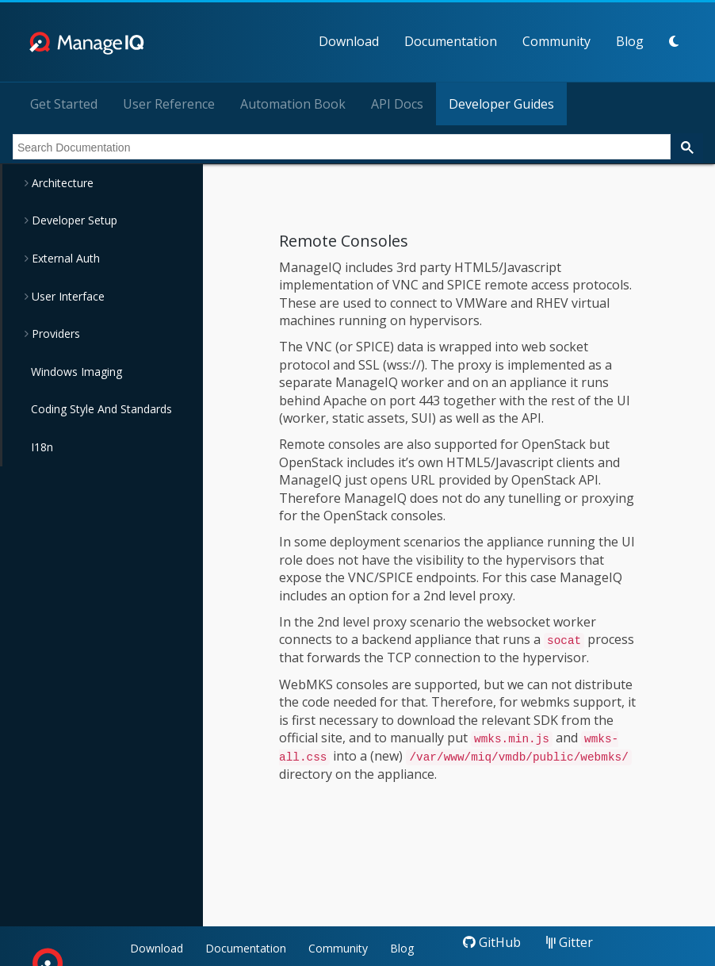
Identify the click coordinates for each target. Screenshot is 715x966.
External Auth (64, 258)
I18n (42, 446)
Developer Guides (501, 104)
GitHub (492, 942)
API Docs (397, 104)
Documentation (450, 41)
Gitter (569, 942)
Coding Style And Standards (101, 408)
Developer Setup (73, 220)
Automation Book (293, 104)
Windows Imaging (76, 371)
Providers (54, 333)
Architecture (61, 182)
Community (556, 41)
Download (349, 41)
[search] (340, 147)
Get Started (64, 104)
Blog (630, 41)
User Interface (67, 296)
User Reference (169, 104)
